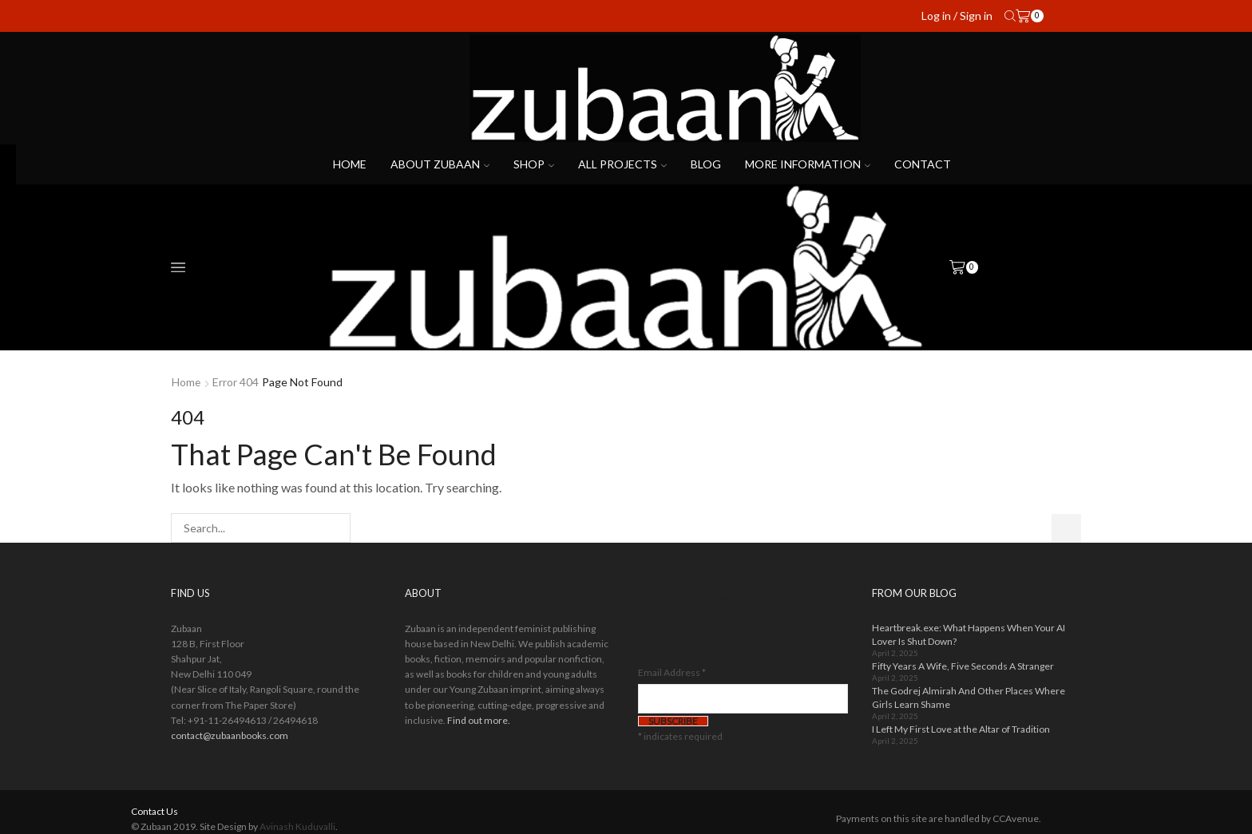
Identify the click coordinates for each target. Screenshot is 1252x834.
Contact (922, 164)
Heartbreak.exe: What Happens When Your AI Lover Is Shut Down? (968, 634)
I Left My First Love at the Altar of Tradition (961, 729)
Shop (533, 164)
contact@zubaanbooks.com (229, 735)
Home (349, 164)
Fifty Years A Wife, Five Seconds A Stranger (963, 666)
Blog (706, 164)
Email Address (672, 672)
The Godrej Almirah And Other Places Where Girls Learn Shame (968, 697)
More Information (807, 164)
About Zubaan (439, 164)
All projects (622, 164)
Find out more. (478, 720)
